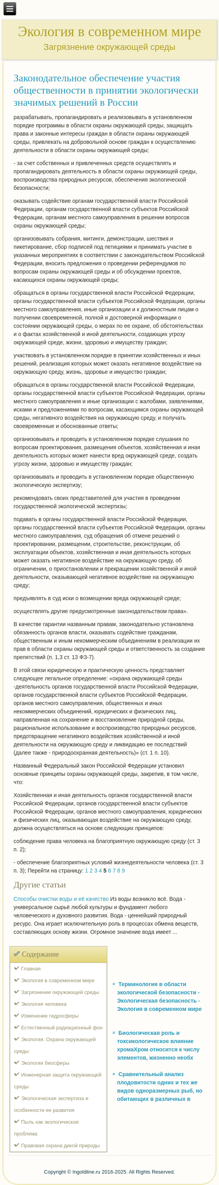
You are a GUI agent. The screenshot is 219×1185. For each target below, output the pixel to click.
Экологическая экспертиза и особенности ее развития (51, 1104)
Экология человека (43, 1004)
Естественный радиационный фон (62, 1028)
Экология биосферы (45, 1063)
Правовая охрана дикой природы (60, 1145)
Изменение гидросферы (50, 1016)
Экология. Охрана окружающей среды (55, 1045)
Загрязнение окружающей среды (60, 992)
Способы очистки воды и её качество (61, 899)
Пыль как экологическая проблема (46, 1128)
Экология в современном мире (57, 980)
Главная (30, 969)
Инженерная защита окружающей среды (57, 1080)
